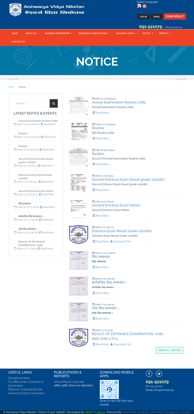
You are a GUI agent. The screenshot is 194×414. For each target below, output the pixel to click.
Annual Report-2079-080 (69, 381)
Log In (143, 17)
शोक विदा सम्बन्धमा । (105, 308)
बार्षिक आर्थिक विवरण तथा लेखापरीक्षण (73, 385)
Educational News (19, 378)
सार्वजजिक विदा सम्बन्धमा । (109, 282)
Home (15, 33)
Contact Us (18, 41)
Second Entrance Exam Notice (116, 205)
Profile (163, 33)
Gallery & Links (125, 33)
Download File (120, 241)
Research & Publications (92, 33)
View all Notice (169, 350)
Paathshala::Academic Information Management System (157, 412)
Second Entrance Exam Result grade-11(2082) (128, 179)
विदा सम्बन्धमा (101, 257)
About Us (30, 33)
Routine (98, 128)
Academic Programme (57, 33)
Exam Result (175, 16)
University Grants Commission (26, 393)
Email (157, 17)
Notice (146, 33)
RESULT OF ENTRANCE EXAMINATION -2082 (127, 334)
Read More (48, 124)
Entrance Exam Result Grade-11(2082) (122, 231)
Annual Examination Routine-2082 (119, 102)
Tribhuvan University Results (25, 389)
